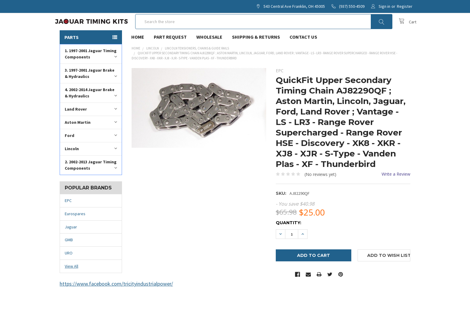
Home (137, 54)
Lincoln (91, 166)
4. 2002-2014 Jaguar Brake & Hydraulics (91, 110)
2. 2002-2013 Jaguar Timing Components (91, 182)
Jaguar (71, 244)
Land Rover (91, 126)
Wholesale (209, 54)
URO (69, 270)
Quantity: (288, 240)
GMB (69, 257)
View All (71, 283)
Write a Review (396, 191)
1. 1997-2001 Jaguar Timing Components (91, 71)
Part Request (170, 54)
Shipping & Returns (256, 54)
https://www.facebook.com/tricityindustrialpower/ (116, 301)
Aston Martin (91, 139)
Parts (71, 55)
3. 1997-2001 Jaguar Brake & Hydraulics (91, 91)
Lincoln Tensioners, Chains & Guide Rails (197, 66)
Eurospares (75, 231)
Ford (91, 153)
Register (404, 6)
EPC (68, 218)
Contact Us (303, 54)
